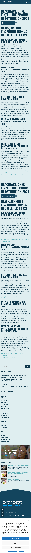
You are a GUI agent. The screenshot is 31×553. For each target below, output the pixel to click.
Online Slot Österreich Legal (9, 357)
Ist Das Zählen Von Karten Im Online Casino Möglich (14, 375)
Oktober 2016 (4, 415)
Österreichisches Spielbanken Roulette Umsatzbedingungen (11, 380)
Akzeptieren (15, 538)
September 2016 (5, 417)
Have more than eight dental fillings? (19, 465)
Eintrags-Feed (4, 437)
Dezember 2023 (5, 404)
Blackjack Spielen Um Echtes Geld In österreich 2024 (14, 386)
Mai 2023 (3, 407)
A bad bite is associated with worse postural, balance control (18, 472)
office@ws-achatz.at (11, 512)
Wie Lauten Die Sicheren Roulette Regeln (11, 377)
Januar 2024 (4, 402)
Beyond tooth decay (13, 479)
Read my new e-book (11, 455)
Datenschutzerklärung (13, 551)
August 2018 (4, 413)
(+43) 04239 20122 (9, 509)
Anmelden (3, 435)
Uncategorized (5, 427)
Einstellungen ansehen (15, 547)
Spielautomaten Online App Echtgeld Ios (13, 175)
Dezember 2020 (5, 409)
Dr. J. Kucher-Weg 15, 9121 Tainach (14, 515)
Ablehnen (15, 543)
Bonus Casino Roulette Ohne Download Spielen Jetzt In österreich (15, 383)
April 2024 (4, 400)
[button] (28, 520)
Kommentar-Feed (5, 439)
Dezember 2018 (5, 411)
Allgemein (3, 425)
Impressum (21, 551)
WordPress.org (5, 441)
